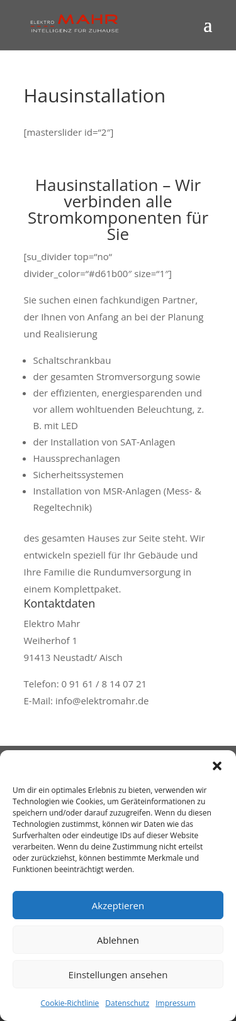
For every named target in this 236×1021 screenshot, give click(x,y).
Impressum (175, 1003)
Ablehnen (118, 940)
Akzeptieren (118, 905)
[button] (217, 766)
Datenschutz (127, 1003)
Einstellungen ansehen (118, 974)
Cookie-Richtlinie (69, 1003)
